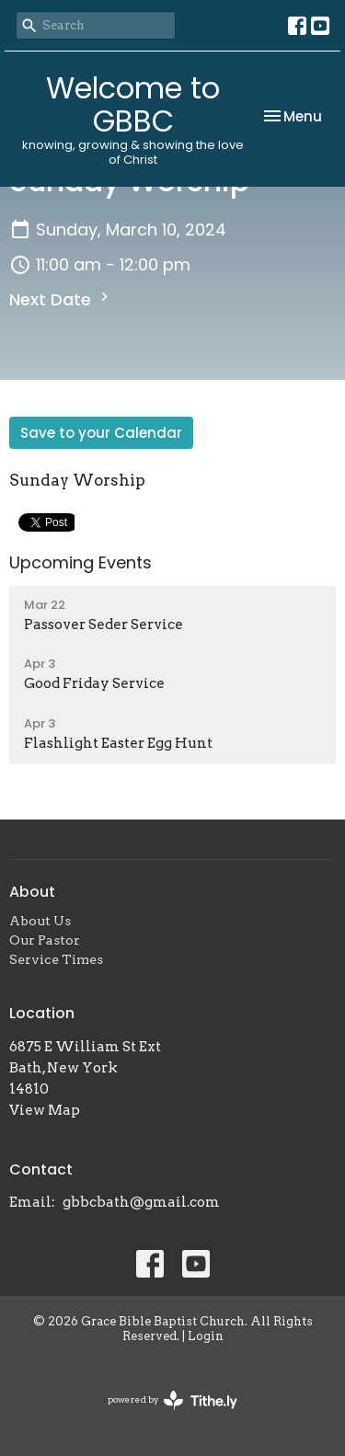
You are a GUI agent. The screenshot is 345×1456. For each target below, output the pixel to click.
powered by (172, 1400)
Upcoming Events (80, 562)
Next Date (61, 299)
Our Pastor (44, 940)
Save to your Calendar (101, 432)
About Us (40, 920)
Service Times (56, 959)
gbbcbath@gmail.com (141, 1202)
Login (206, 1336)
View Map (44, 1110)
